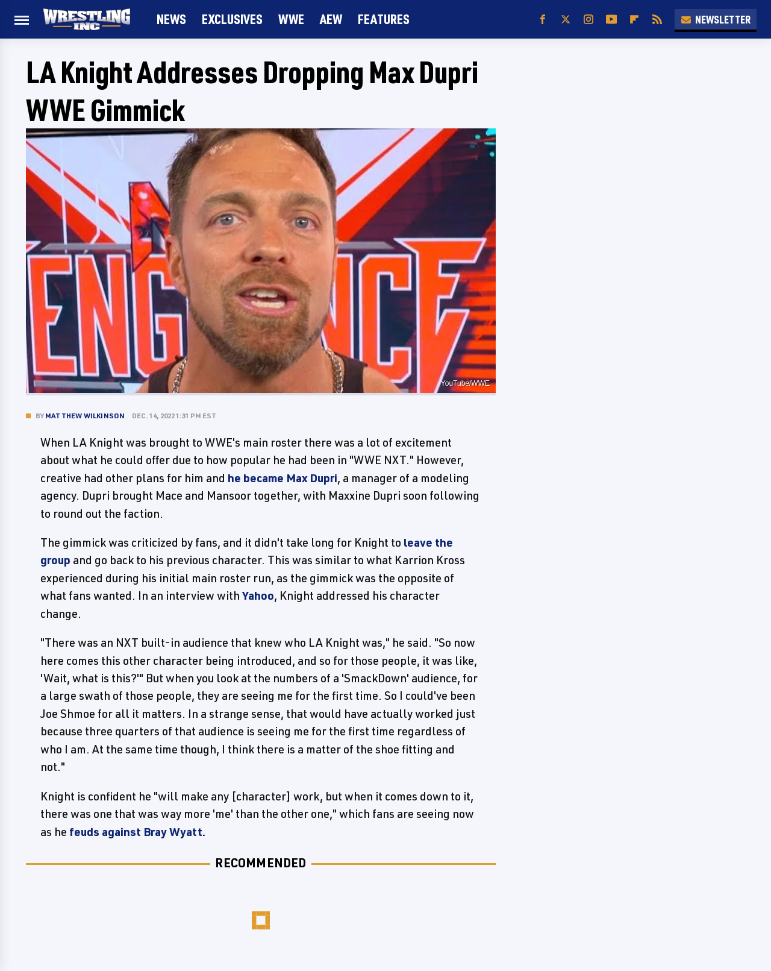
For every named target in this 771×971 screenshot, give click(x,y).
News (171, 19)
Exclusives (232, 19)
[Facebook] (542, 19)
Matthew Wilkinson (85, 415)
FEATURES (384, 19)
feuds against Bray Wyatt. (137, 832)
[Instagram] (588, 19)
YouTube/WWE (465, 383)
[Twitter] (565, 19)
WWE (291, 19)
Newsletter (716, 19)
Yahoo (258, 595)
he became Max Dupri (282, 478)
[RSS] (657, 19)
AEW (331, 19)
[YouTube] (611, 19)
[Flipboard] (634, 19)
